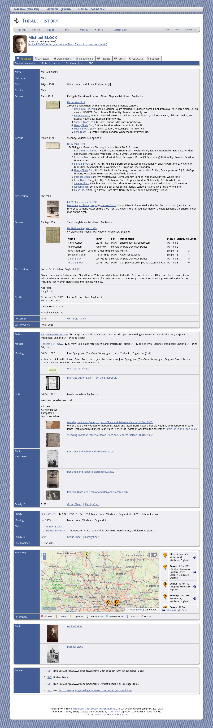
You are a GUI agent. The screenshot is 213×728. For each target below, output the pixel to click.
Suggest (153, 58)
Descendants (63, 58)
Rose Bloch (80, 180)
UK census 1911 (76, 102)
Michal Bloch (81, 128)
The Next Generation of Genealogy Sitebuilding (93, 708)
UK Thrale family (76, 318)
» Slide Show (21, 456)
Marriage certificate (78, 368)
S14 (49, 670)
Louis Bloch (80, 190)
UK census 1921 (76, 144)
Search (36, 30)
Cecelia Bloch (81, 183)
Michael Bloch (82, 176)
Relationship (84, 58)
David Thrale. (113, 711)
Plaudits (96, 714)
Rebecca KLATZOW (51, 343)
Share (166, 29)
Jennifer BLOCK (54, 526)
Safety (105, 714)
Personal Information (25, 63)
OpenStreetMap (136, 609)
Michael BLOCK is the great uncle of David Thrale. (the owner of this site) (67, 44)
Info (100, 30)
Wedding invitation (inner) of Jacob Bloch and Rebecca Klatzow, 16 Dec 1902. (110, 422)
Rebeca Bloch (81, 115)
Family (119, 58)
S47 (49, 677)
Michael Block (108, 205)
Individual (24, 58)
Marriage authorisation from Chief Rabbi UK (92, 377)
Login (50, 30)
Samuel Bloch (81, 122)
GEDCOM (136, 58)
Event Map (71, 63)
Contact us (123, 714)
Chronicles (120, 30)
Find (66, 30)
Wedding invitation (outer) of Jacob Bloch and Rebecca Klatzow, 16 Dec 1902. (110, 435)
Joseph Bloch (81, 186)
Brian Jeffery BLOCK (57, 530)
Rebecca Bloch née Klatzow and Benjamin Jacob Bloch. (97, 492)
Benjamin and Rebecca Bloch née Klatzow (90, 451)
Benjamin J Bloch (83, 108)
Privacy (113, 714)
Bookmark (190, 29)
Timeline (103, 58)
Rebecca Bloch (82, 157)
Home (22, 30)
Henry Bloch (81, 125)
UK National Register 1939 (82, 228)
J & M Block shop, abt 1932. (82, 202)
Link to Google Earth (177, 610)
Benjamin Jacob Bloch (86, 150)
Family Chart (92, 504)
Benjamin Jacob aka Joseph (82, 205)
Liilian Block (74, 258)
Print (177, 29)
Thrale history (40, 20)
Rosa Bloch (80, 131)
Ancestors (42, 58)
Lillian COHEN (49, 514)
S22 (49, 690)
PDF (91, 63)
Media (84, 30)
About (87, 714)
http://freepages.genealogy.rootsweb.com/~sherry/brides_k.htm (95, 690)
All (82, 63)
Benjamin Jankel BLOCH (54, 334)
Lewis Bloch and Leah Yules (181, 428)
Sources (56, 63)
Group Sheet (74, 504)
